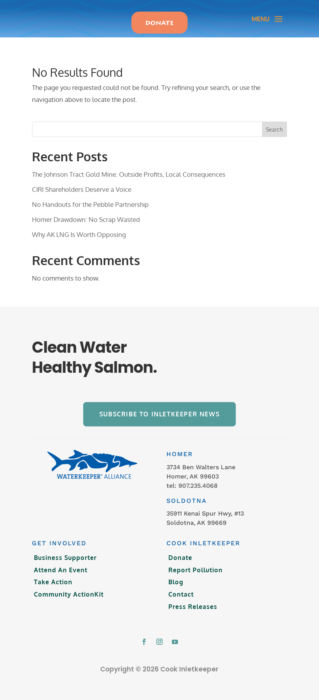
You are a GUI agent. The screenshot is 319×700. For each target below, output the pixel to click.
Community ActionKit (69, 588)
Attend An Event (60, 563)
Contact (181, 588)
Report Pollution (195, 563)
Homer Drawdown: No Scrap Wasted (86, 213)
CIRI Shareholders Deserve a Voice (81, 183)
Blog (175, 575)
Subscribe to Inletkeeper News (159, 407)
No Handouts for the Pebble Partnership (90, 198)
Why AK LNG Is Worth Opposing (79, 228)
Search (274, 123)
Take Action (53, 575)
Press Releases (192, 600)
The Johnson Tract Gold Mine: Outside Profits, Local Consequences (128, 168)
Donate (180, 551)
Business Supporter (65, 551)
